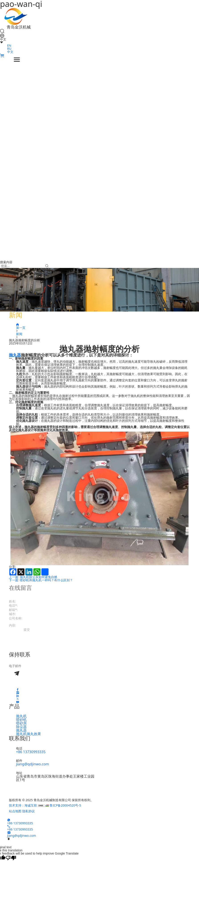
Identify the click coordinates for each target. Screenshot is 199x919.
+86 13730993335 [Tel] (30, 751)
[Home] (15, 16)
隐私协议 (28, 811)
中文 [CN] (10, 52)
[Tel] (8, 826)
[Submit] (47, 265)
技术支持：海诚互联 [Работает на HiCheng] (23, 805)
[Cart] (2, 56)
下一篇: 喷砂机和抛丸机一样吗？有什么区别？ (41, 580)
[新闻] (103, 334)
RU (9, 48)
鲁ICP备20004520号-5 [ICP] (65, 805)
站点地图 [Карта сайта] (15, 811)
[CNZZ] (44, 805)
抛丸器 (21, 730)
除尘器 (21, 726)
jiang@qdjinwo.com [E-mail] (32, 764)
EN (9, 45)
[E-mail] (9, 832)
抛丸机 (21, 716)
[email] (44, 666)
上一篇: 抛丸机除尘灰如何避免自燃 (33, 577)
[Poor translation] (11, 857)
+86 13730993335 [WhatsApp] (20, 823)
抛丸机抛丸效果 (28, 733)
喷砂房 (21, 723)
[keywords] (22, 266)
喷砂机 (21, 719)
